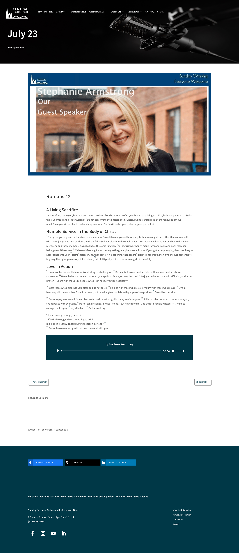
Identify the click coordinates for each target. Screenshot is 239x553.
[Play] (57, 350)
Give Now (149, 11)
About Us (60, 11)
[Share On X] (80, 462)
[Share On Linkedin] (116, 462)
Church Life (116, 11)
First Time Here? (45, 11)
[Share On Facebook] (43, 462)
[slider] (179, 350)
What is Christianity (182, 510)
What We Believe (78, 11)
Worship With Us (96, 11)
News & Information (182, 515)
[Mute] (173, 351)
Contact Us (178, 519)
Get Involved (133, 11)
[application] (119, 350)
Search (160, 11)
